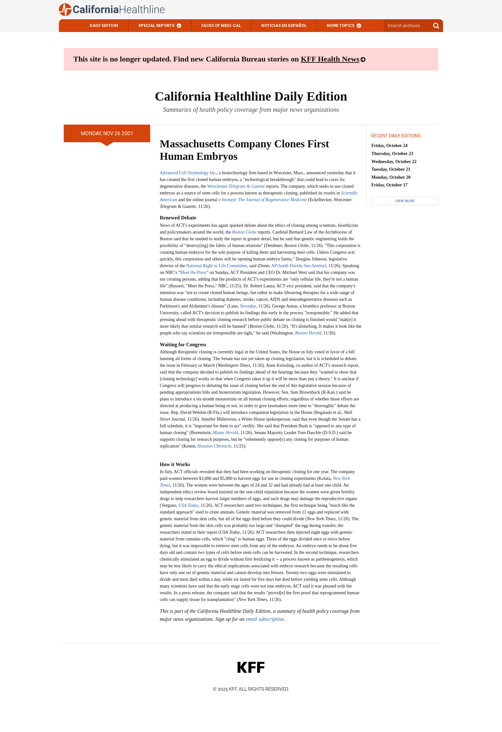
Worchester (236, 186)
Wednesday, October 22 (394, 161)
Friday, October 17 (389, 185)
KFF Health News (330, 59)
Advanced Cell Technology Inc (187, 172)
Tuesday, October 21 (390, 169)
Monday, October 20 (390, 177)
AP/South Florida (299, 265)
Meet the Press (193, 272)
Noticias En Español (284, 25)
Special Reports (156, 25)
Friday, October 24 (389, 145)
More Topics (340, 25)
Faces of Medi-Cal (221, 25)
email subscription (265, 619)
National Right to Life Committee (216, 265)
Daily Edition (104, 25)
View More (405, 201)
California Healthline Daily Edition (251, 96)
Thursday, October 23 (392, 153)
